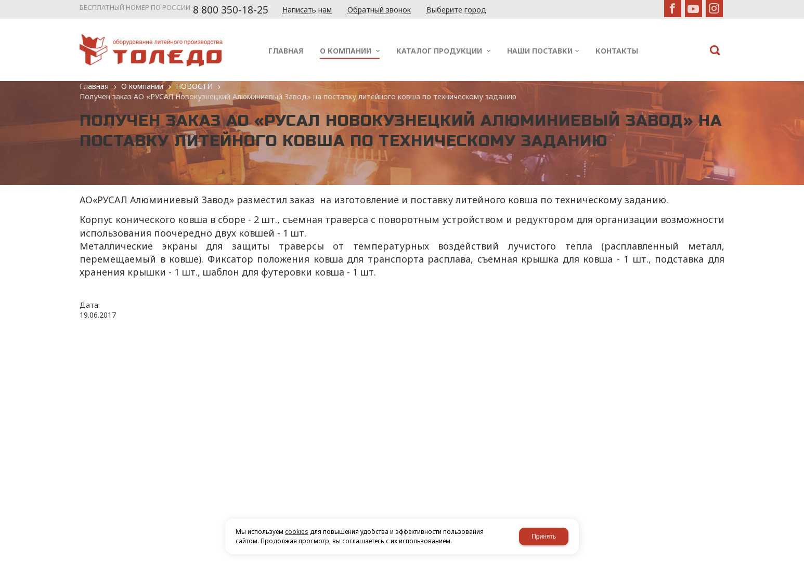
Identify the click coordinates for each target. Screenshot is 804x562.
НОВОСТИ (194, 86)
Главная (94, 86)
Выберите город (456, 10)
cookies (296, 531)
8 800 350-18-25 (230, 10)
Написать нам (307, 10)
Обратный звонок (379, 10)
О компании (142, 86)
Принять (543, 536)
